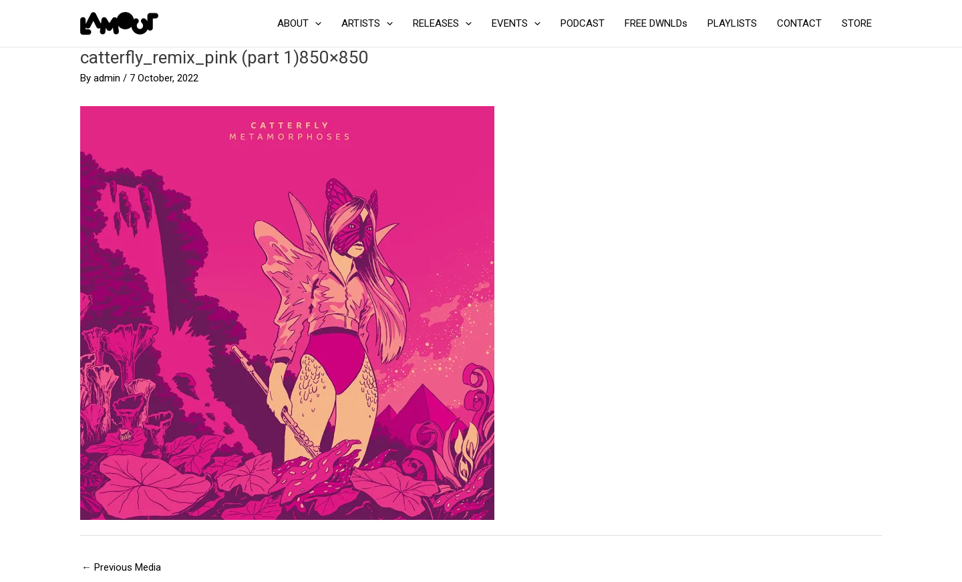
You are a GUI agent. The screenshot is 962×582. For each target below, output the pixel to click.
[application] (315, 23)
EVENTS (516, 23)
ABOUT (299, 23)
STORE (857, 23)
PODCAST (582, 23)
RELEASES (442, 23)
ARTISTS (367, 23)
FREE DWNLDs (656, 23)
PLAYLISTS (732, 23)
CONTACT (799, 23)
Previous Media (121, 567)
